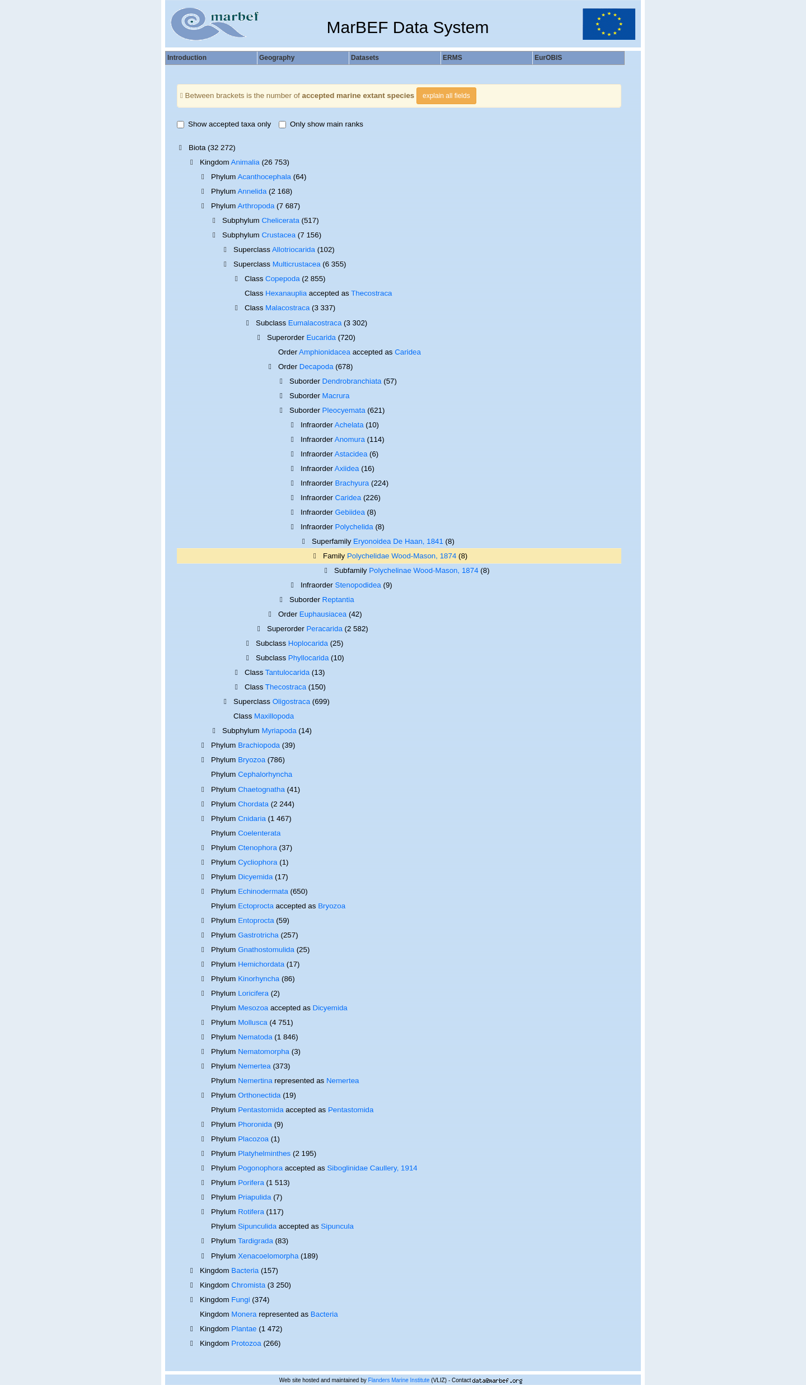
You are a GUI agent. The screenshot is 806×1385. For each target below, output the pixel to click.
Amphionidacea (324, 352)
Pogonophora (260, 1168)
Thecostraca (371, 293)
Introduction (187, 58)
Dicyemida (255, 877)
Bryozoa (251, 760)
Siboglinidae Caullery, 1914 (372, 1168)
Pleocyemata (343, 410)
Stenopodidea (358, 585)
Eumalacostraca (315, 323)
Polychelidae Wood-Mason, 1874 (401, 556)
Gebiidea (350, 512)
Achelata (349, 425)
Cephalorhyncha (265, 774)
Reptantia (338, 599)
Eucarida (321, 337)
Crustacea (278, 235)
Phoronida (255, 1124)
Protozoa (246, 1343)
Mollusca (253, 1022)
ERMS (452, 58)
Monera (243, 1314)
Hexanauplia (286, 293)
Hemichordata (261, 964)
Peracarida (324, 628)
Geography (276, 58)
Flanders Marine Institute (399, 1380)
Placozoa (253, 1139)
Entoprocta (256, 920)
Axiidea (347, 468)
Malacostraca (287, 308)
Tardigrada (255, 1241)
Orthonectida (259, 1095)
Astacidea (351, 454)
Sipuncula (337, 1226)
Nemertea (254, 1066)
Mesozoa (253, 1008)
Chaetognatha (261, 789)
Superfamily (332, 541)
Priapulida (254, 1197)
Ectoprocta (256, 906)
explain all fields (446, 96)
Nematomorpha (263, 1051)
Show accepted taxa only (224, 124)
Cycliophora (257, 862)
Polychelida (354, 527)
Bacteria (245, 1270)
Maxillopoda (274, 716)
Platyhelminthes (264, 1153)
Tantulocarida (287, 672)
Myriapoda (278, 730)
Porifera (251, 1182)
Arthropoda (255, 206)
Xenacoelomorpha (268, 1256)
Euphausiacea (322, 614)
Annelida (251, 191)
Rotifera (251, 1211)
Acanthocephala (264, 176)
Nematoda (255, 1037)
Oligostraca (291, 701)
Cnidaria (252, 818)
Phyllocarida (308, 658)
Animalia (245, 162)
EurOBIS (548, 58)
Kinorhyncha (258, 978)
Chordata (253, 804)
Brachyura (352, 483)
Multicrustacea (297, 264)
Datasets (365, 58)
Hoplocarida (308, 643)
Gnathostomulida (266, 949)
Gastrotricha (258, 935)
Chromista (248, 1285)
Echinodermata (263, 891)
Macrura (336, 395)
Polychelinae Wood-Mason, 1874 (423, 570)
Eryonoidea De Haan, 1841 (398, 541)
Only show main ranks (321, 124)
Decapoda (316, 366)
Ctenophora (257, 847)
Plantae (243, 1329)
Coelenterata (259, 833)
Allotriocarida (293, 249)
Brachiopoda (259, 745)
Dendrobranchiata (352, 381)
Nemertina (255, 1080)
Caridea (408, 352)
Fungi (240, 1299)
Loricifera (253, 993)
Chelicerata (280, 220)
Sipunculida (257, 1226)
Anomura (350, 439)
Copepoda (282, 278)
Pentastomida (261, 1110)
